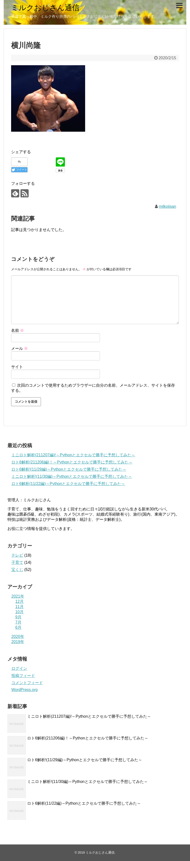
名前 (17, 330)
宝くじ (17, 569)
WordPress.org (24, 690)
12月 (19, 601)
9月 (18, 617)
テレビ (17, 555)
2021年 (17, 596)
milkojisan (167, 206)
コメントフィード (27, 683)
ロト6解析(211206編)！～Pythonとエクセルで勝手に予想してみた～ (72, 462)
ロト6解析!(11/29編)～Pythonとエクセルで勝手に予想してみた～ (68, 469)
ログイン (19, 668)
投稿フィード (23, 675)
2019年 (17, 642)
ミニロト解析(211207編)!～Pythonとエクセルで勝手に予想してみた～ (73, 455)
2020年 (17, 636)
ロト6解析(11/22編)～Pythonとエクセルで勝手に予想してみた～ (68, 484)
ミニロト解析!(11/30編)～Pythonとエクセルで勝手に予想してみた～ (71, 476)
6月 (18, 627)
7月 (18, 622)
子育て (17, 562)
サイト (17, 367)
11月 (19, 607)
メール (19, 348)
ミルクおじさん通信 (45, 7)
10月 (19, 612)
